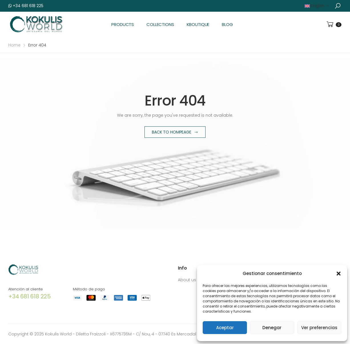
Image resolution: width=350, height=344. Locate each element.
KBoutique (198, 24)
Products (122, 24)
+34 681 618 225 (25, 6)
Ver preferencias (319, 328)
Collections (160, 24)
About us (187, 280)
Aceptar (225, 328)
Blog (227, 24)
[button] (338, 273)
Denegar (271, 328)
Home (14, 45)
